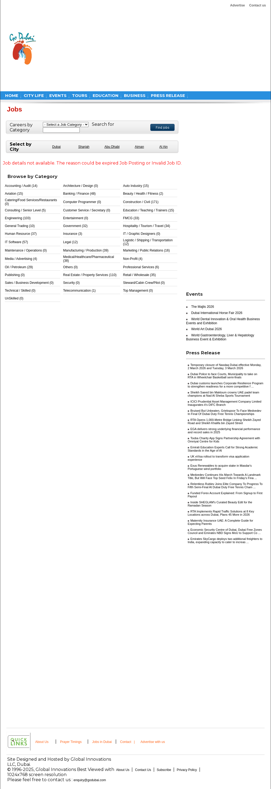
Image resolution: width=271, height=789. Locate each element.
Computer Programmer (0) (82, 202)
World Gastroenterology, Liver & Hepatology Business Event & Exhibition (220, 337)
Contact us (257, 5)
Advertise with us (153, 742)
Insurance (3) (72, 234)
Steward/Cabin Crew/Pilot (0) (144, 283)
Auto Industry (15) (136, 186)
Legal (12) (70, 242)
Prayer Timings (71, 742)
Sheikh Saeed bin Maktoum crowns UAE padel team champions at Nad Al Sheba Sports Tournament (223, 394)
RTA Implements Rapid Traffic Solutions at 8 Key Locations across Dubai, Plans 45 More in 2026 (221, 513)
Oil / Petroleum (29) (19, 267)
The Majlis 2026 (202, 307)
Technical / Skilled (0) (20, 290)
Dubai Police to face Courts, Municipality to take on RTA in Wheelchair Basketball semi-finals (222, 375)
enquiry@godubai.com (90, 780)
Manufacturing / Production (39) (85, 250)
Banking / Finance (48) (79, 193)
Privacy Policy (187, 770)
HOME (11, 95)
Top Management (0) (138, 290)
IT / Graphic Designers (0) (141, 234)
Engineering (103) (17, 218)
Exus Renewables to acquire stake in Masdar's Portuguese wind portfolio (220, 467)
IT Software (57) (16, 242)
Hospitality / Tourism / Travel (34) (146, 226)
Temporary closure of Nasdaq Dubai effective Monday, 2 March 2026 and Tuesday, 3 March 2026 (225, 366)
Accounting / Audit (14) (21, 186)
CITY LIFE (34, 95)
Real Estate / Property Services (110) (89, 275)
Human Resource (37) (21, 234)
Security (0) (71, 283)
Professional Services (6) (141, 267)
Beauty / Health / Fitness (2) (143, 193)
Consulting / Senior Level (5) (25, 210)
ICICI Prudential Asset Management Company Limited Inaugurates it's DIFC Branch (225, 403)
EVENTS (58, 95)
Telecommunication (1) (79, 290)
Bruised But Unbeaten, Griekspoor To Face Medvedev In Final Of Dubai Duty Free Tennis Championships (224, 412)
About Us (41, 742)
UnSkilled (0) (14, 298)
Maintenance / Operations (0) (26, 250)
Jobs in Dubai (102, 742)
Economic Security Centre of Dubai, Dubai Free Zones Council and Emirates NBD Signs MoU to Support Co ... (225, 531)
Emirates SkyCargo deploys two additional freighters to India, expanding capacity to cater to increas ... (225, 540)
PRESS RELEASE (168, 95)
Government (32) (75, 226)
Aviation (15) (14, 193)
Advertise (237, 5)
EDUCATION (106, 95)
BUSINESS (134, 95)
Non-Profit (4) (133, 259)
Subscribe (164, 770)
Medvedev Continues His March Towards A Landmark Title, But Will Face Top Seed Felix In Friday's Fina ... (224, 476)
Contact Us (143, 770)
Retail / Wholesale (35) (139, 275)
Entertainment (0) (75, 218)
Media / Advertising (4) (21, 259)
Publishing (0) (15, 275)
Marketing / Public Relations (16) (146, 250)
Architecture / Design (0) (80, 186)
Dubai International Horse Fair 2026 (216, 313)
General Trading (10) (20, 226)
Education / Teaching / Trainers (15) (148, 210)
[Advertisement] (132, 48)
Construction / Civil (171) (140, 202)
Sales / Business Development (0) (29, 283)
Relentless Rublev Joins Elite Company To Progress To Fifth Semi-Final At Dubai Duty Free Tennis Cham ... (225, 485)
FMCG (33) (131, 218)
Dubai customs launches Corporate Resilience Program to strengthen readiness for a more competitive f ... (225, 385)
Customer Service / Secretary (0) (86, 210)
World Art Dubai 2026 (206, 329)
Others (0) (70, 267)
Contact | (128, 742)
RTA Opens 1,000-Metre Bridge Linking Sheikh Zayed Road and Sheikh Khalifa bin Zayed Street (224, 421)
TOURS (79, 95)
